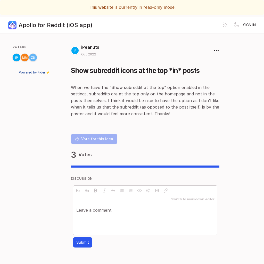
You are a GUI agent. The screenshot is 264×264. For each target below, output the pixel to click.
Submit (82, 242)
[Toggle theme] (236, 25)
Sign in (249, 25)
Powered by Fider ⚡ (34, 72)
